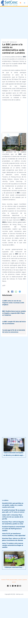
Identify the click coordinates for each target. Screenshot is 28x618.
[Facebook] (12, 292)
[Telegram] (20, 292)
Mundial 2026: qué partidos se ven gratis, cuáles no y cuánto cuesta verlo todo (12, 505)
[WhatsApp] (16, 292)
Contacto (3, 579)
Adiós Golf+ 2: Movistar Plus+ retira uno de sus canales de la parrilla (12, 517)
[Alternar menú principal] (24, 3)
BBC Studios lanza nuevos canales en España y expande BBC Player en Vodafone (14, 313)
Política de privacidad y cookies (14, 579)
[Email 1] (20, 586)
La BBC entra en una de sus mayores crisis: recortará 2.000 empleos (13, 302)
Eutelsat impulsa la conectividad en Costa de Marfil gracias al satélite (13, 528)
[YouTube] (15, 586)
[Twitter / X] (8, 292)
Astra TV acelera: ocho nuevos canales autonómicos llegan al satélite (12, 545)
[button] (20, 3)
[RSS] (18, 586)
